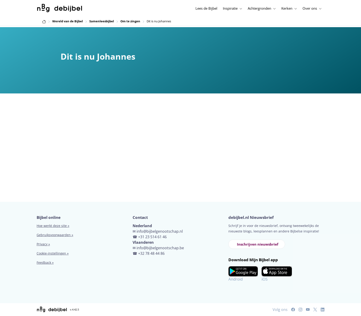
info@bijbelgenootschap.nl (160, 231)
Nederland (142, 225)
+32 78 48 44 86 (151, 253)
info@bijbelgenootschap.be (160, 247)
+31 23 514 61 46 (152, 236)
